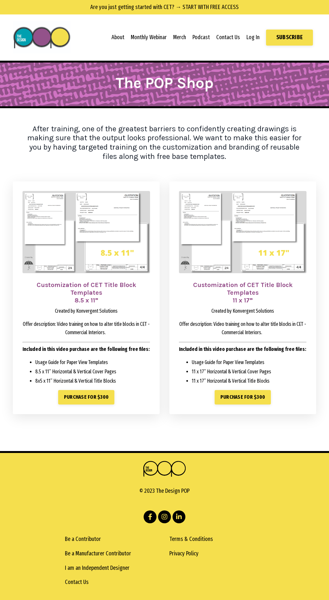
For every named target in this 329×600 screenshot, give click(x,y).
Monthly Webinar (149, 37)
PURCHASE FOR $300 (86, 397)
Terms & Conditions (191, 539)
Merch (179, 37)
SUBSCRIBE (289, 37)
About (117, 37)
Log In (253, 37)
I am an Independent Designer (97, 567)
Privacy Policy (184, 553)
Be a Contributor (83, 539)
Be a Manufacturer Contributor (98, 553)
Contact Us (228, 37)
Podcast (201, 37)
